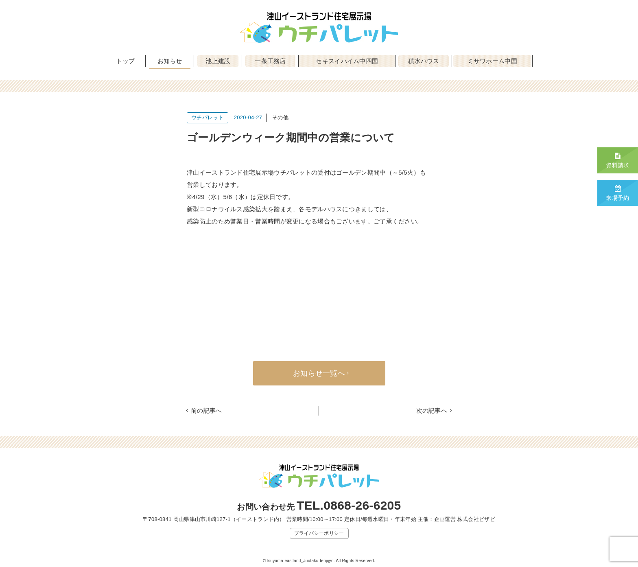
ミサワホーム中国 (492, 60)
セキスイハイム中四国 (347, 60)
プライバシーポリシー (319, 533)
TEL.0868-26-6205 (349, 505)
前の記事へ (206, 410)
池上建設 (217, 60)
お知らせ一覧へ (319, 373)
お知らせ (169, 60)
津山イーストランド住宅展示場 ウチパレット (319, 27)
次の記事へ (432, 410)
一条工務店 (270, 60)
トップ (125, 60)
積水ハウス (423, 60)
